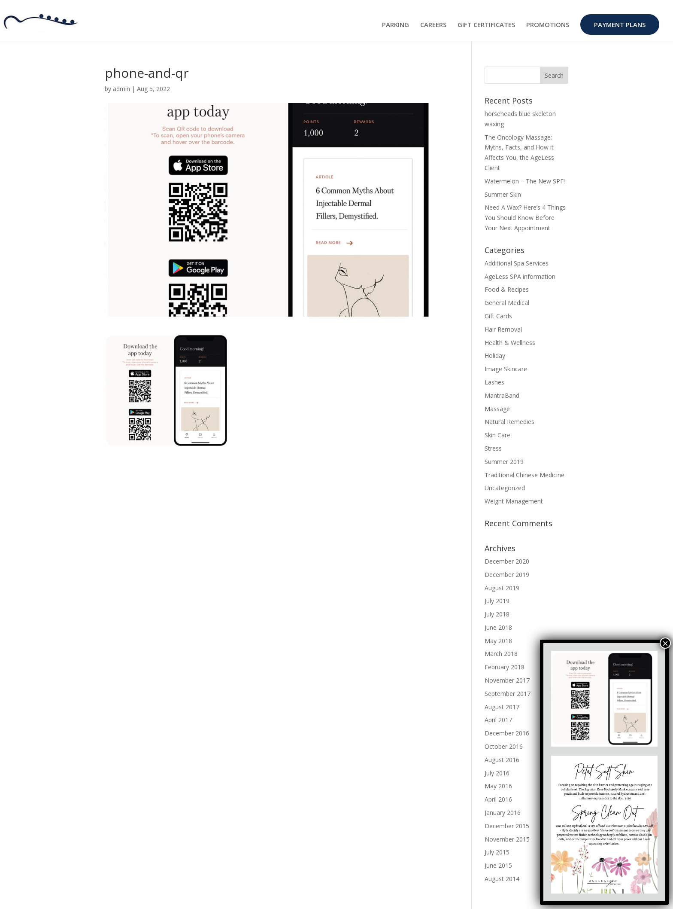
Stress (493, 448)
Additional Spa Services (517, 263)
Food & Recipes (507, 289)
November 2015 (507, 839)
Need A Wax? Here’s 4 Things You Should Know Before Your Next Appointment (525, 217)
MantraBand (502, 395)
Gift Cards (498, 316)
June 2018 (498, 627)
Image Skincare (506, 369)
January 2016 (503, 812)
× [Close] (665, 643)
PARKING (395, 25)
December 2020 (507, 561)
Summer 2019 (504, 462)
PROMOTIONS (547, 25)
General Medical (507, 303)
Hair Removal (503, 329)
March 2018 (501, 654)
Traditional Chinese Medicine (524, 475)
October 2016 (504, 746)
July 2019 (497, 601)
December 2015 (507, 826)
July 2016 (497, 773)
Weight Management (514, 501)
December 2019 (507, 574)
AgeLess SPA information (520, 276)
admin (121, 89)
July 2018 (497, 614)
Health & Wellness (510, 343)
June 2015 (498, 865)
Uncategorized (505, 488)
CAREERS (433, 25)
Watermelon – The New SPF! (525, 181)
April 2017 (498, 720)
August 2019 (502, 588)
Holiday (495, 355)
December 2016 (507, 733)
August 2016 (502, 760)
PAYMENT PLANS (620, 24)
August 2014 (502, 879)
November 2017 (507, 680)
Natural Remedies (509, 422)
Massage (497, 409)
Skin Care (497, 435)
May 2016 (498, 786)
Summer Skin (503, 194)
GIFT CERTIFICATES (486, 25)
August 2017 (502, 707)
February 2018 (504, 667)
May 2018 (498, 641)
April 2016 (498, 799)
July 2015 (497, 852)
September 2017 (508, 693)
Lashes (494, 382)
